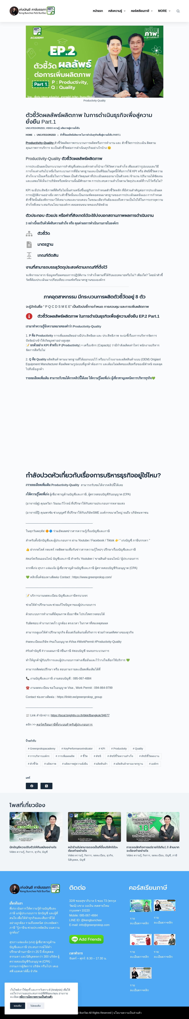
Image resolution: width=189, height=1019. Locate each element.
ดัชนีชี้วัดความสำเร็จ (120, 756)
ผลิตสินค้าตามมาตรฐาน (128, 763)
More (165, 11)
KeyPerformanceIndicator (77, 748)
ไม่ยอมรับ (36, 1005)
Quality (138, 748)
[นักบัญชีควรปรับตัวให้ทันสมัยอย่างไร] (36, 827)
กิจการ (29, 851)
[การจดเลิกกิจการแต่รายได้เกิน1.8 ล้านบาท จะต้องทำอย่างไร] (152, 827)
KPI (102, 748)
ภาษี (174, 855)
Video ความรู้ (52, 128)
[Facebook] (32, 786)
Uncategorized (35, 128)
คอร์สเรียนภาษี (142, 11)
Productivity (119, 748)
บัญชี (45, 851)
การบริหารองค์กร (38, 756)
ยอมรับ (17, 1005)
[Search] (178, 11)
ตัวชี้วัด (33, 763)
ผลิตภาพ (50, 763)
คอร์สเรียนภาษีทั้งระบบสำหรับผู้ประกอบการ (64, 724)
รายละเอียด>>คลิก (139, 921)
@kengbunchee (91, 920)
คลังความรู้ (117, 11)
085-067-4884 (89, 915)
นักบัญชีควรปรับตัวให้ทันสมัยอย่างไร (33, 847)
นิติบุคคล (73, 859)
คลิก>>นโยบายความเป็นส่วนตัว (35, 996)
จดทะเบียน (99, 855)
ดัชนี (97, 756)
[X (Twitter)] (46, 786)
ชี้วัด (84, 756)
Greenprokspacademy (41, 748)
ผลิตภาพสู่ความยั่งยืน (70, 128)
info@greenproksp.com (94, 924)
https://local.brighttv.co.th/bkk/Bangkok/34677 (80, 715)
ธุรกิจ (38, 851)
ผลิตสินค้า (101, 763)
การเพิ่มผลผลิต (65, 756)
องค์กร (154, 763)
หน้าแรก (98, 10)
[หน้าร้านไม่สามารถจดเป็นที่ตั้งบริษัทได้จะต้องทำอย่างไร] (94, 827)
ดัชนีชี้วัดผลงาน (149, 756)
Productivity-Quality (40, 142)
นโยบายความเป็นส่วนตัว (127, 1012)
